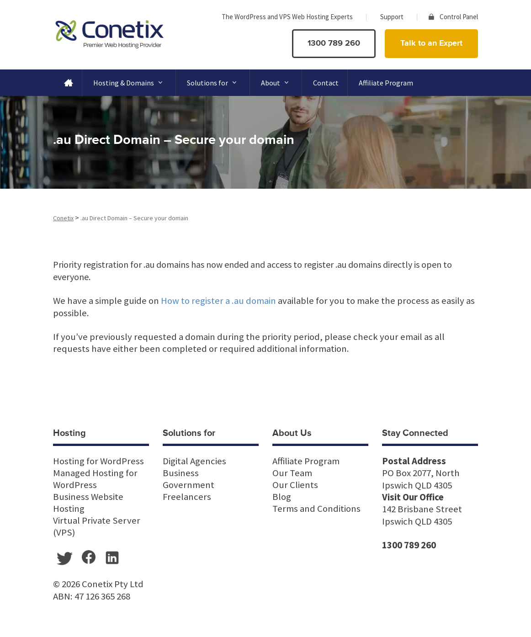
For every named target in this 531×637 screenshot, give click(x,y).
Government (188, 485)
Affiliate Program (386, 82)
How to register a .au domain (218, 301)
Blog (281, 497)
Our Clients (295, 485)
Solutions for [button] (214, 82)
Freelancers (187, 497)
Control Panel (459, 16)
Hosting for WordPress (98, 461)
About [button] (277, 82)
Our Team (292, 473)
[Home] (67, 82)
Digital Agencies (194, 461)
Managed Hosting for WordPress (95, 479)
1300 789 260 (334, 43)
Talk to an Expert (431, 43)
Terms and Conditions (316, 509)
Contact (326, 82)
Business (181, 473)
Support (392, 16)
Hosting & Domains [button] (130, 82)
